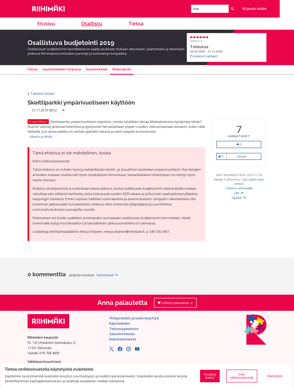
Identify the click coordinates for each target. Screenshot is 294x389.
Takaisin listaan (41, 93)
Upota (239, 197)
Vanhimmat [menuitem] (105, 275)
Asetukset (275, 376)
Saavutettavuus (122, 334)
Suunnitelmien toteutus (61, 69)
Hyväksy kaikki (210, 376)
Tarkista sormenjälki (239, 188)
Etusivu (46, 23)
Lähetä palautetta (177, 304)
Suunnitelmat (97, 69)
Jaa (238, 192)
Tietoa (136, 23)
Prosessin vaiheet (203, 56)
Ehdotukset (121, 69)
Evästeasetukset (122, 339)
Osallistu (91, 23)
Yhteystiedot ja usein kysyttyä (134, 318)
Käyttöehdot (119, 323)
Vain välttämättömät (242, 376)
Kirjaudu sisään (254, 8)
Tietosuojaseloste (123, 329)
